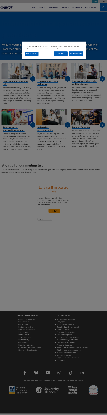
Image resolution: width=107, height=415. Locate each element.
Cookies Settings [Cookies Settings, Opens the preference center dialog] (31, 53)
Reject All (61, 53)
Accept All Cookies (76, 53)
